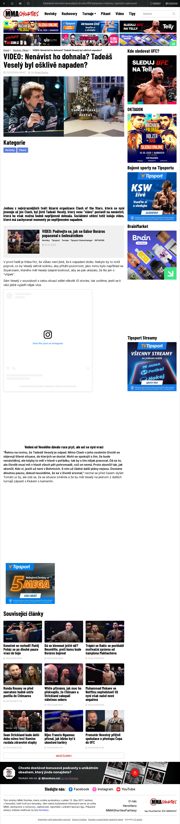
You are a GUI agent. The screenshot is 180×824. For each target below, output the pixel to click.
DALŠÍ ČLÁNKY (64, 756)
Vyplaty (21, 728)
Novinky (51, 14)
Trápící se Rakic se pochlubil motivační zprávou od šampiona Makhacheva (105, 649)
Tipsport (56, 241)
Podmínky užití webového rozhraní (54, 820)
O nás (132, 801)
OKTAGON (99, 241)
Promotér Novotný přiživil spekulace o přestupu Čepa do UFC (104, 739)
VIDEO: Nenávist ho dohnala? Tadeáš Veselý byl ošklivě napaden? (67, 51)
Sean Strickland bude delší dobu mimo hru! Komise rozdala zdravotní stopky (21, 739)
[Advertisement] (63, 180)
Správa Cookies (79, 820)
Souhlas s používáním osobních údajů (105, 820)
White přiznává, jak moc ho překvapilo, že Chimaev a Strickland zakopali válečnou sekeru (63, 694)
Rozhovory (69, 14)
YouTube (126, 789)
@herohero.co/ (58, 778)
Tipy (132, 14)
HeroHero (130, 806)
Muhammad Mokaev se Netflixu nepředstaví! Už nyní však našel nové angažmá (102, 694)
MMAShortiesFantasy (121, 810)
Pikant (105, 14)
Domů (6, 51)
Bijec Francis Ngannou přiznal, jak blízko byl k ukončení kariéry (60, 739)
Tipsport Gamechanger (81, 241)
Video (120, 14)
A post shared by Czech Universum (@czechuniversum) (47, 386)
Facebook (79, 789)
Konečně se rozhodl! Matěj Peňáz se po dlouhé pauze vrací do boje (21, 649)
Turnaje (89, 14)
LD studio (137, 820)
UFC (97, 639)
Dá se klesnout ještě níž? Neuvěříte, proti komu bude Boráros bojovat (63, 649)
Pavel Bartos (41, 73)
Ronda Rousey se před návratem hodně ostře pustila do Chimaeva (18, 692)
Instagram (102, 789)
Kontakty (44, 810)
